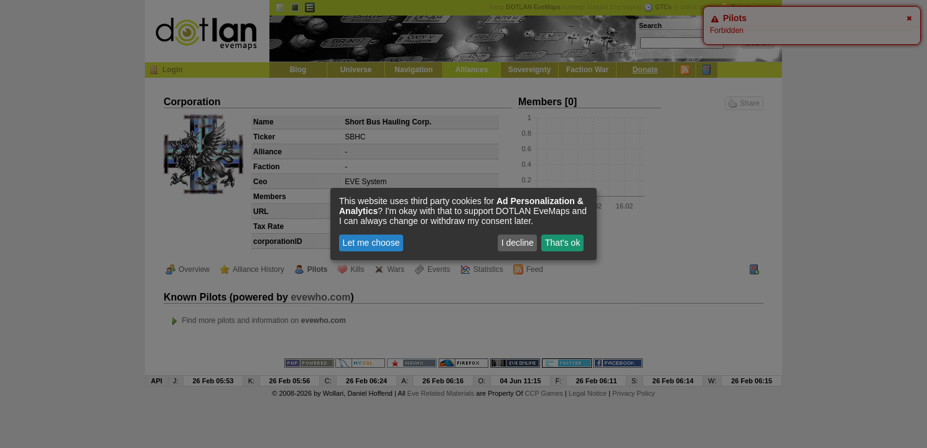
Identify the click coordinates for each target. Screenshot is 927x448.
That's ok (562, 243)
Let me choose (371, 243)
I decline (517, 243)
